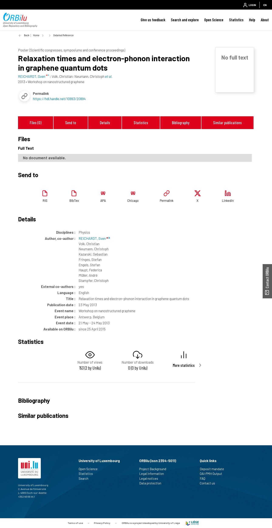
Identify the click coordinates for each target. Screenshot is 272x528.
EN (264, 4)
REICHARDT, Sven (94, 238)
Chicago (133, 200)
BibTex (74, 200)
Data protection (152, 483)
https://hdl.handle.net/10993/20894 (59, 99)
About (265, 19)
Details (105, 122)
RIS (44, 200)
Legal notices (150, 478)
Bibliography (180, 122)
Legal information (153, 473)
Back (26, 35)
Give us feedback (153, 19)
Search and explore (185, 19)
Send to (70, 122)
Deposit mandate (214, 469)
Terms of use (75, 522)
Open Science (213, 19)
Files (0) (35, 122)
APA (103, 200)
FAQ (204, 478)
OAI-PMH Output (213, 473)
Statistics (236, 19)
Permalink (166, 200)
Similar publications (227, 122)
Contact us (209, 483)
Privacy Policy (102, 522)
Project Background (154, 469)
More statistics (184, 365)
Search (85, 478)
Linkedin (228, 200)
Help (252, 19)
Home (36, 35)
